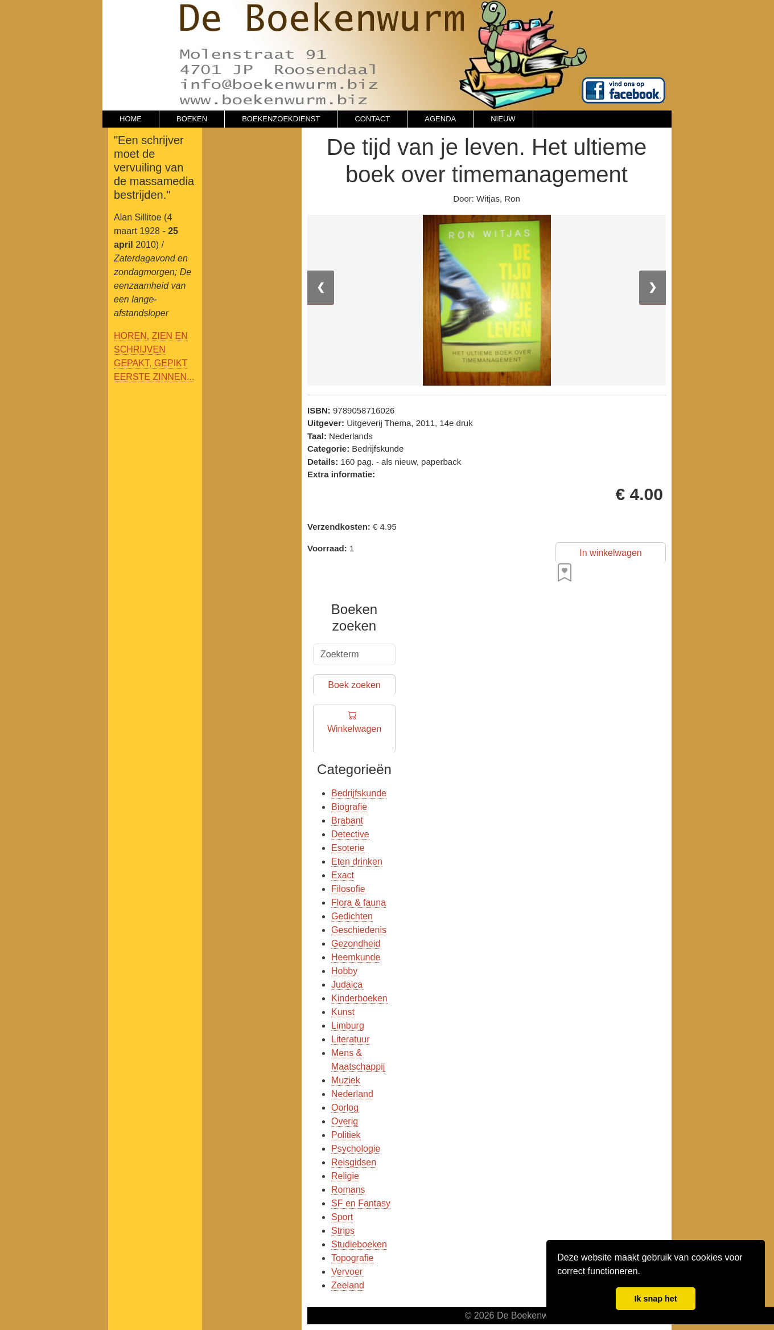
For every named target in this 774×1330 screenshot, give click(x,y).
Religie (345, 1176)
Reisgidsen (353, 1162)
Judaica (347, 984)
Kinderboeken (359, 998)
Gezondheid (355, 943)
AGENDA (440, 118)
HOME (131, 118)
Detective (350, 834)
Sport (342, 1217)
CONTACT (372, 118)
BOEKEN (191, 118)
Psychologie (355, 1148)
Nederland (352, 1094)
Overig (344, 1121)
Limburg (347, 1025)
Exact (342, 875)
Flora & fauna (358, 902)
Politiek (346, 1135)
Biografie (349, 807)
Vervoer (347, 1271)
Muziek (345, 1080)
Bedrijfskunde (358, 793)
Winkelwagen (354, 729)
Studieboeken (359, 1244)
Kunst (343, 1012)
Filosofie (348, 889)
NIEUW (503, 118)
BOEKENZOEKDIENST (281, 118)
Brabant (347, 820)
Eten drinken (356, 861)
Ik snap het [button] (655, 1298)
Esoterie (348, 848)
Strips (343, 1230)
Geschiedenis (358, 930)
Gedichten (352, 916)
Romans (348, 1189)
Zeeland (347, 1285)
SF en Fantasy (360, 1203)
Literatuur (350, 1039)
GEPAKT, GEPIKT (151, 363)
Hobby (344, 971)
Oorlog (345, 1107)
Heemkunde (355, 957)
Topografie (352, 1258)
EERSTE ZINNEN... (154, 377)
